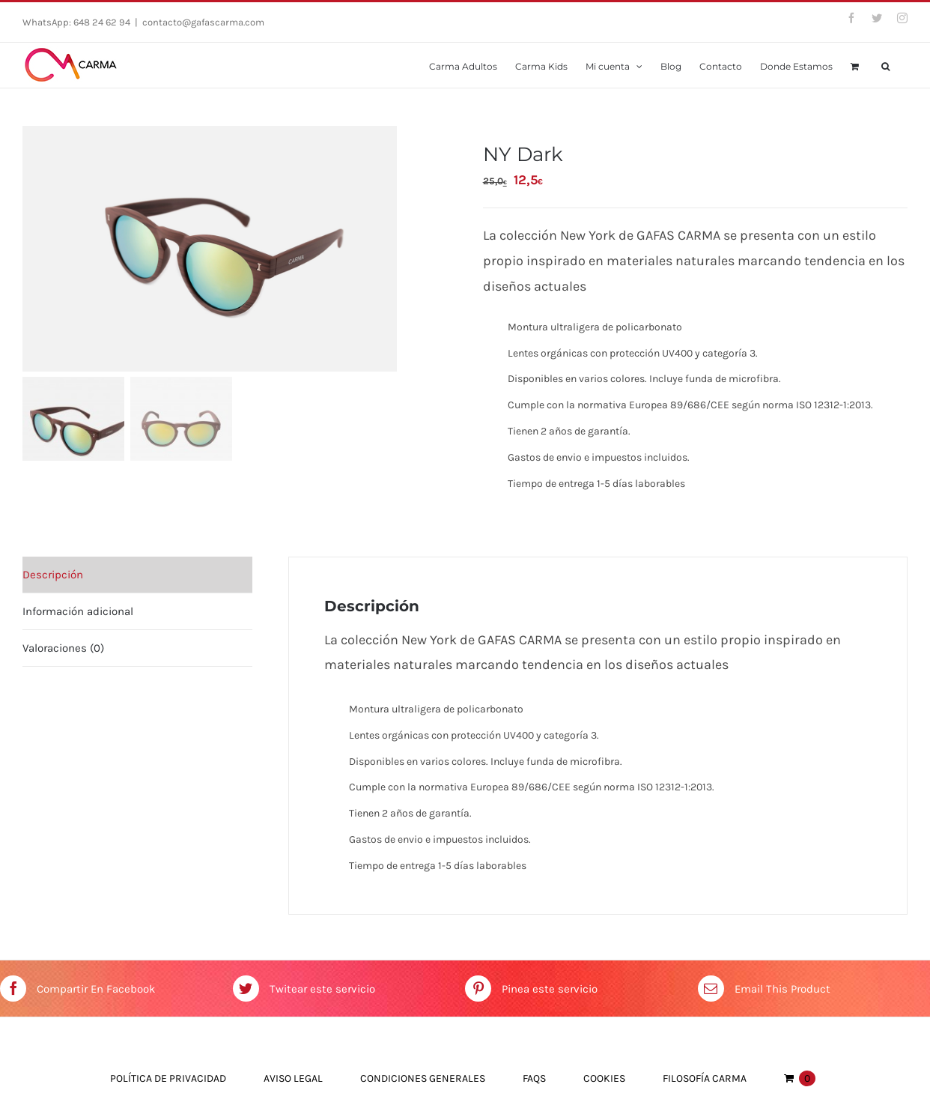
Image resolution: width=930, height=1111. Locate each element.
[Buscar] (885, 65)
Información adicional (77, 611)
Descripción (52, 574)
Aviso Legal (293, 1078)
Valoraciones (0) (63, 648)
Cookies (604, 1078)
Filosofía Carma (705, 1078)
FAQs (534, 1078)
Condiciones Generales (422, 1078)
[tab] (137, 575)
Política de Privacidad (168, 1078)
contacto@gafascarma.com (203, 22)
